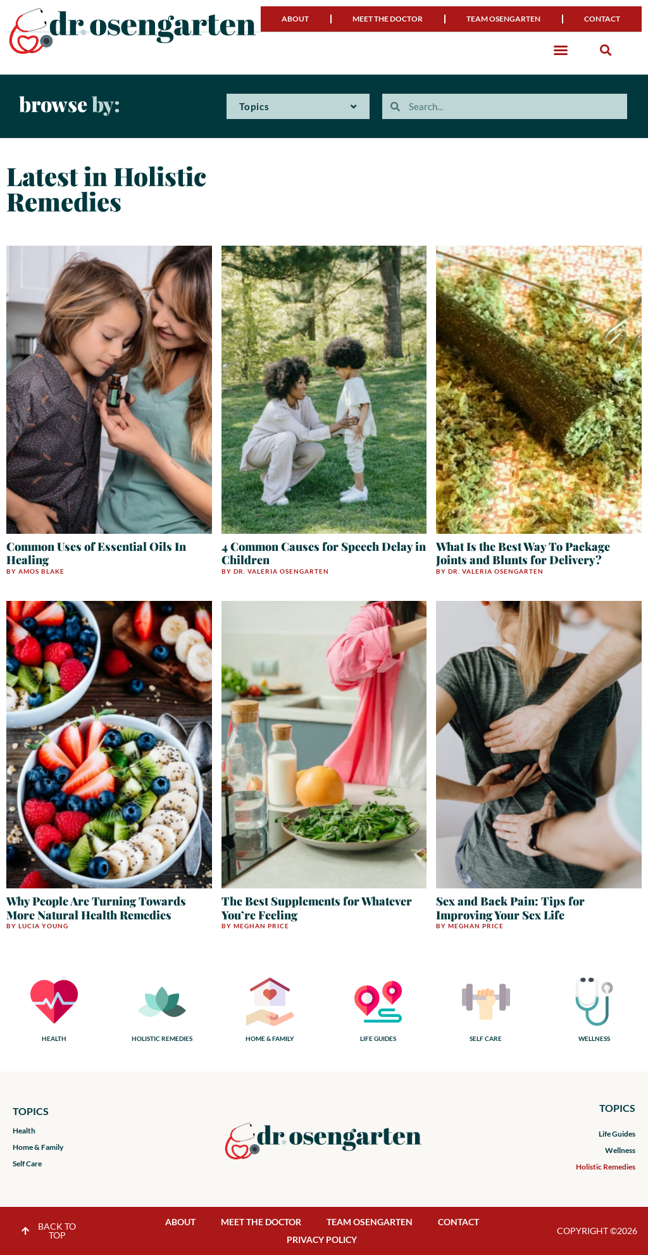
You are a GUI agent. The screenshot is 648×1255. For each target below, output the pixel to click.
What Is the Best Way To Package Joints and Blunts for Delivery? (523, 553)
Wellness (620, 1150)
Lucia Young (43, 926)
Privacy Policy (322, 1239)
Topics (298, 107)
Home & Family (38, 1147)
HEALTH (54, 1038)
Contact (602, 18)
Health (24, 1130)
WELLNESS (594, 1038)
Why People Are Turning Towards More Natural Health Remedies (96, 908)
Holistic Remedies (605, 1166)
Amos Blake (41, 571)
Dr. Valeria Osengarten (281, 571)
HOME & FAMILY (270, 1038)
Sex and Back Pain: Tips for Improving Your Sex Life (510, 908)
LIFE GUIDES (378, 1038)
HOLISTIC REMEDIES (162, 1038)
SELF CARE (486, 1038)
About (295, 18)
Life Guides (617, 1133)
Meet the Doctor (387, 18)
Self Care (27, 1163)
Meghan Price (261, 926)
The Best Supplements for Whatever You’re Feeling (316, 908)
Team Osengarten (503, 18)
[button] (560, 50)
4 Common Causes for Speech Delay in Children (323, 553)
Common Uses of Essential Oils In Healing (96, 553)
